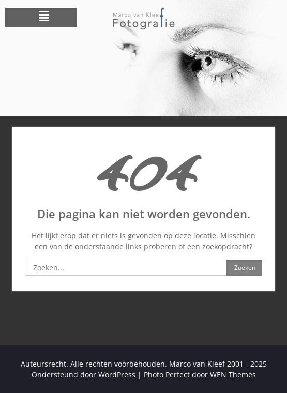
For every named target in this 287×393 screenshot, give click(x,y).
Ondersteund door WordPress (83, 375)
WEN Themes (233, 375)
